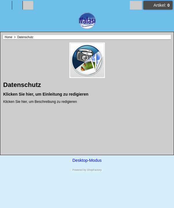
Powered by (79, 169)
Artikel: (161, 5)
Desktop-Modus (87, 160)
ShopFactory (94, 169)
